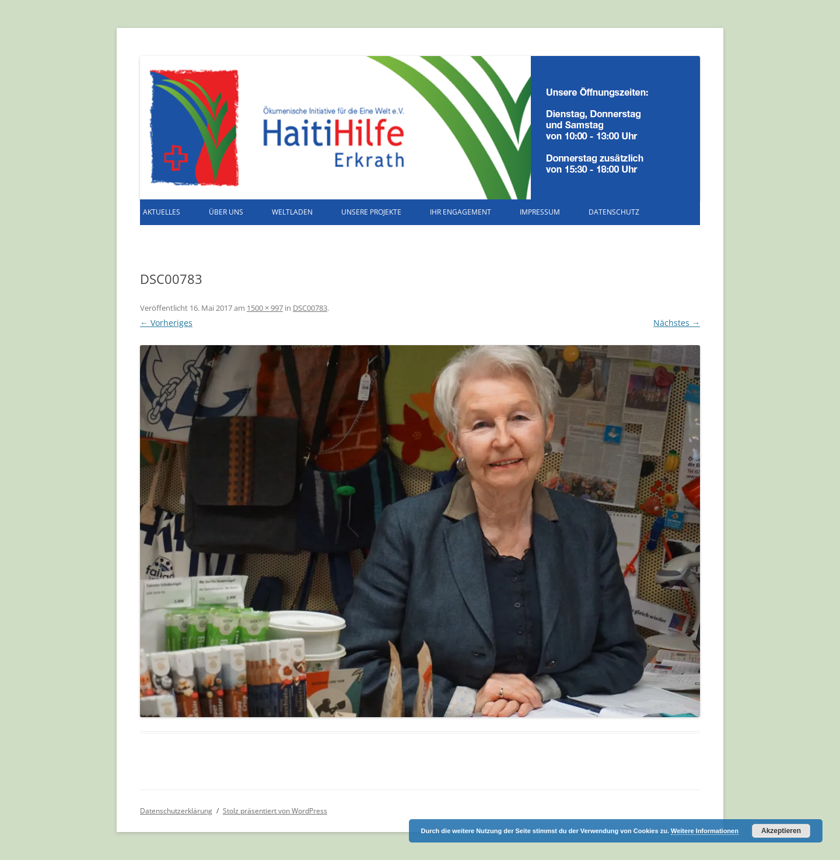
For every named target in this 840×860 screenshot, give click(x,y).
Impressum (540, 212)
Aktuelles (161, 212)
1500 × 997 (265, 308)
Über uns (226, 212)
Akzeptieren (781, 831)
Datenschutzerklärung (176, 811)
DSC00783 (310, 308)
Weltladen (292, 212)
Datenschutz (614, 212)
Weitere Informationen (704, 830)
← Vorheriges (166, 322)
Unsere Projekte (371, 212)
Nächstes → (676, 322)
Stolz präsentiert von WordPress (275, 811)
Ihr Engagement (460, 212)
